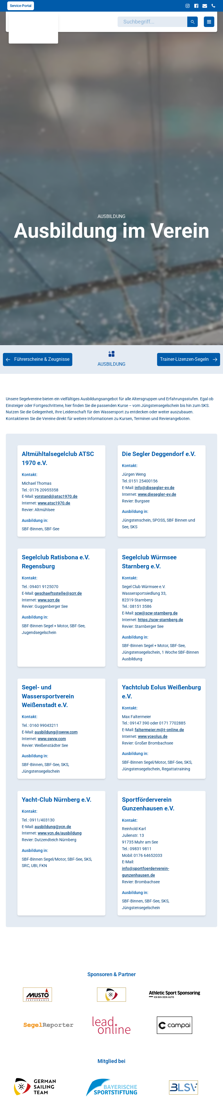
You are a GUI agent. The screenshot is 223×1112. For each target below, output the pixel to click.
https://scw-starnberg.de (160, 619)
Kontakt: (29, 474)
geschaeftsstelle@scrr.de (58, 593)
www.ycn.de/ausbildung (60, 833)
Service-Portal (20, 6)
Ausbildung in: (35, 520)
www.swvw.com (52, 738)
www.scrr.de (49, 600)
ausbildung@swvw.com (56, 732)
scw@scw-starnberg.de (156, 613)
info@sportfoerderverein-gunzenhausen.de (145, 871)
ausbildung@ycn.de (53, 826)
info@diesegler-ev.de (155, 487)
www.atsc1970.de (54, 503)
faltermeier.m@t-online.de (159, 729)
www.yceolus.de (153, 736)
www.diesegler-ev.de (157, 494)
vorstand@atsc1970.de (56, 496)
